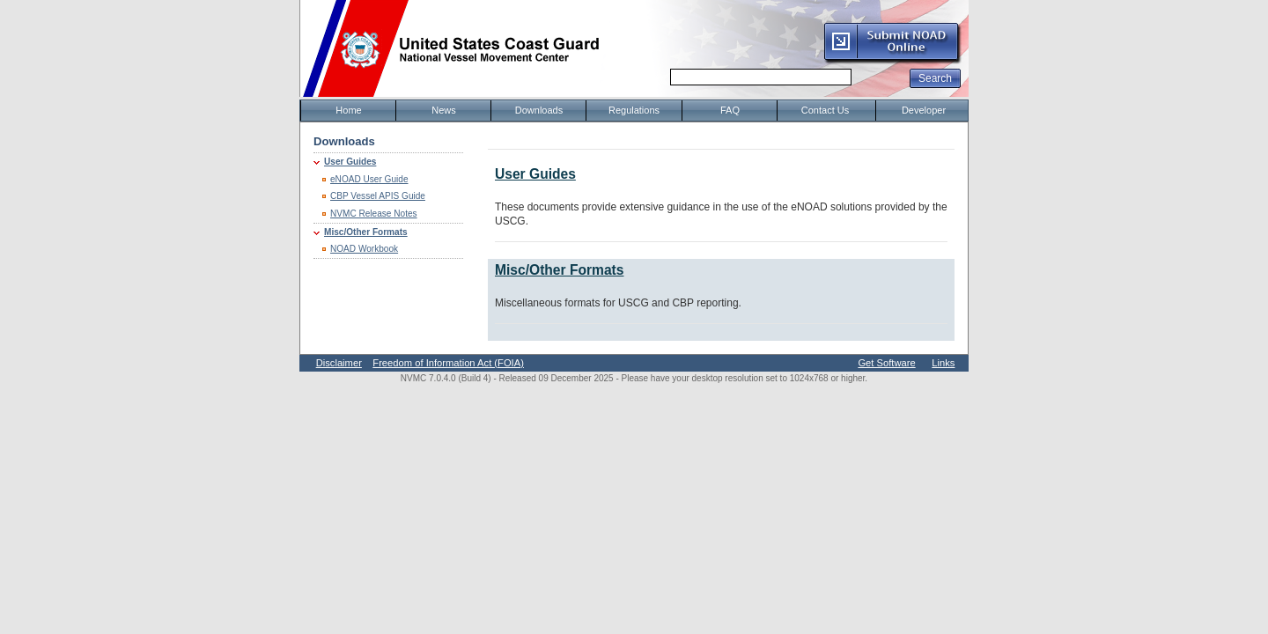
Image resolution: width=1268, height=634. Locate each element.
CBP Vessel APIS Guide (377, 196)
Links (943, 363)
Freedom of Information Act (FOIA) (448, 363)
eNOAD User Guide (369, 179)
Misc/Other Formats (366, 232)
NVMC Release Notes (373, 213)
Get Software (886, 363)
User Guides (350, 161)
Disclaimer (339, 363)
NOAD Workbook (364, 249)
